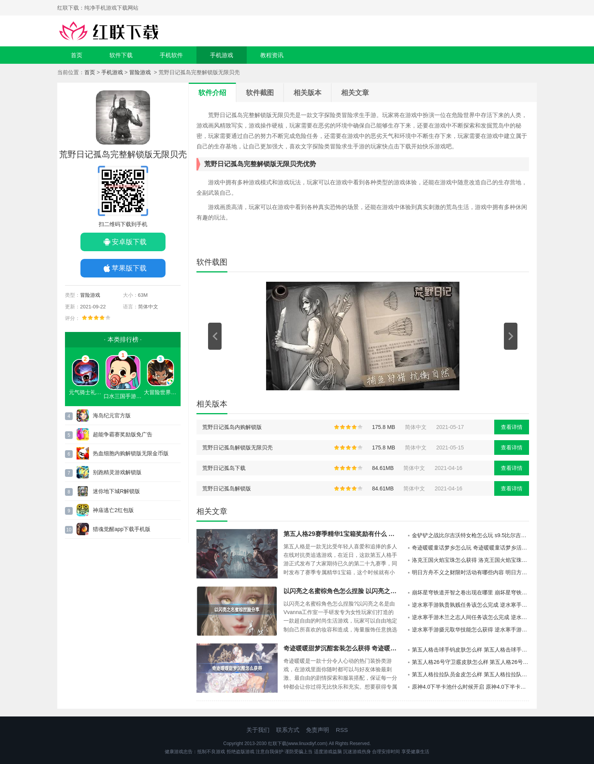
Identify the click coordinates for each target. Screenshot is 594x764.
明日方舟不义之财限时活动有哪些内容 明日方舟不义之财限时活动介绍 (470, 572)
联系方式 (287, 730)
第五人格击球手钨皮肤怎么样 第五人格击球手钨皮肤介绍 (470, 650)
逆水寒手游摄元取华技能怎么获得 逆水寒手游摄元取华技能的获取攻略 (470, 629)
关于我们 (258, 730)
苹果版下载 (129, 268)
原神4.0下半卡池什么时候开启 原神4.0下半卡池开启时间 (470, 687)
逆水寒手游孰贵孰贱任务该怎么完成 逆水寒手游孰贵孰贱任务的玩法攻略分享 (470, 605)
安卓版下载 (129, 242)
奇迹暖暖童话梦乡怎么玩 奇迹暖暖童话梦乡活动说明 (470, 547)
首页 (76, 55)
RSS (342, 730)
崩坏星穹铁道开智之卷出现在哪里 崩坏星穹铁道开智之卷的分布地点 (470, 592)
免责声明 (317, 730)
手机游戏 (221, 55)
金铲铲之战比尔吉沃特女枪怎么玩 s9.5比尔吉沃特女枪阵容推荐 (470, 535)
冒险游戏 (140, 72)
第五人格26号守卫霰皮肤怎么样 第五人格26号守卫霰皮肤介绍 (470, 662)
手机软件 (171, 55)
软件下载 (121, 55)
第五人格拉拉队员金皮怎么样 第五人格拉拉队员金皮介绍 (470, 674)
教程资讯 (271, 55)
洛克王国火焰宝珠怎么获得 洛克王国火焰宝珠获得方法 (470, 560)
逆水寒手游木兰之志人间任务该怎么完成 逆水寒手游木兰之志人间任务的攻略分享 (470, 617)
